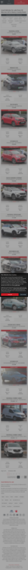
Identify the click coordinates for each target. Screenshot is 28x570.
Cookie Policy (17, 285)
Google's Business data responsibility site (14, 289)
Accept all (10, 294)
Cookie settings (23, 294)
